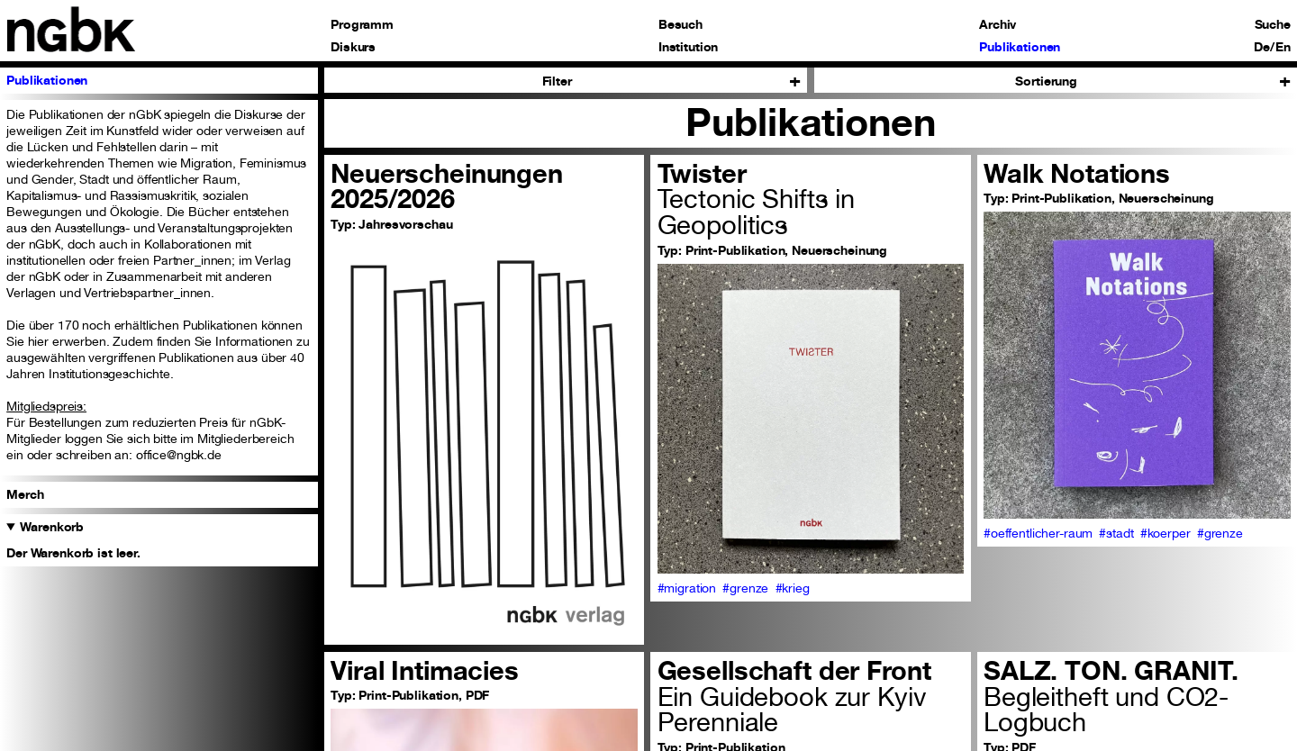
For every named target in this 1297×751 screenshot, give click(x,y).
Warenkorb (52, 526)
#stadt (1116, 532)
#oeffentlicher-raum (1038, 532)
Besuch (680, 24)
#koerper (1165, 532)
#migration (687, 587)
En (1283, 47)
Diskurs (353, 47)
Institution (688, 47)
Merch (24, 494)
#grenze (745, 587)
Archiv (997, 24)
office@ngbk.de (179, 454)
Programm (362, 24)
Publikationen (1019, 47)
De (1262, 47)
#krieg (792, 587)
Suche (1273, 24)
